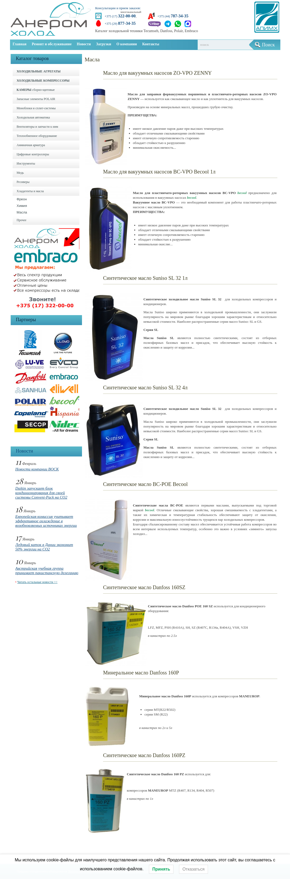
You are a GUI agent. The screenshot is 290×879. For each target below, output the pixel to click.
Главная (19, 44)
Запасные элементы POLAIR (36, 99)
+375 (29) (120, 24)
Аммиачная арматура (31, 145)
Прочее (21, 220)
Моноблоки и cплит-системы (36, 108)
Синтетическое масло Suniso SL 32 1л (145, 278)
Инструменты (26, 163)
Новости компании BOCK (37, 469)
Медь (20, 173)
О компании (127, 44)
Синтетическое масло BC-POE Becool (145, 484)
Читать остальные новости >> (37, 582)
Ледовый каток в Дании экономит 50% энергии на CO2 (44, 547)
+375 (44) (172, 16)
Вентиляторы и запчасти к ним (37, 126)
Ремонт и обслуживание (51, 44)
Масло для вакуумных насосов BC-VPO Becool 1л (159, 172)
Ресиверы (23, 182)
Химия (22, 206)
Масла (22, 212)
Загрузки (103, 44)
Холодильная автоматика (33, 117)
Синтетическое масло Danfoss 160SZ (144, 587)
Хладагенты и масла (30, 191)
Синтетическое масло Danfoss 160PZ (144, 755)
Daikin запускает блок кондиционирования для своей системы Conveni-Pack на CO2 (41, 492)
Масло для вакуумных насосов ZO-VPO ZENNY (157, 73)
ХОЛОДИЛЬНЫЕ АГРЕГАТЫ (38, 71)
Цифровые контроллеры (33, 154)
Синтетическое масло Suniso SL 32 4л (145, 387)
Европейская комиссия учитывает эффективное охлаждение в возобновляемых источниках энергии (46, 521)
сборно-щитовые (36, 90)
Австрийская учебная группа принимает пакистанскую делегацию (46, 570)
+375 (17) (120, 16)
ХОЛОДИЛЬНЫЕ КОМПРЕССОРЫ (43, 80)
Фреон (22, 199)
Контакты (150, 44)
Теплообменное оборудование (37, 136)
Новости (84, 44)
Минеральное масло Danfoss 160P (141, 673)
